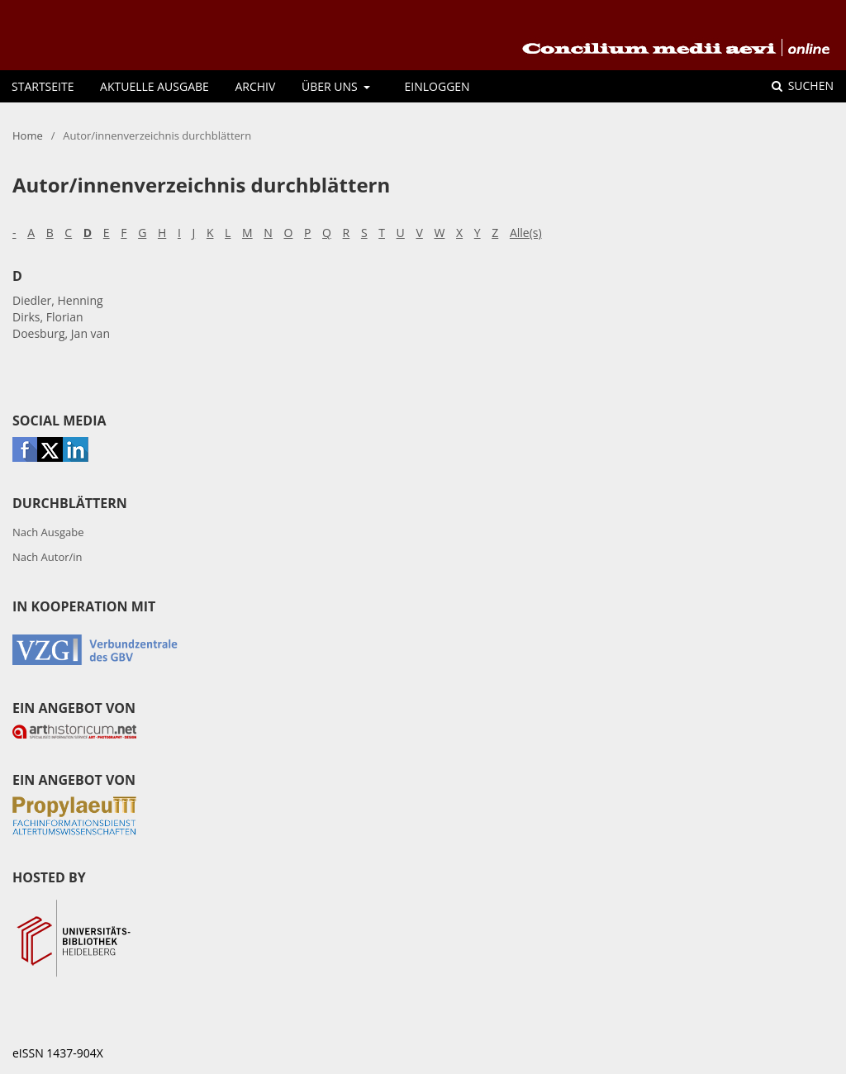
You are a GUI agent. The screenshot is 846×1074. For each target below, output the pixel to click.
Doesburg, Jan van (61, 333)
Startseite (43, 86)
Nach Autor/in (47, 556)
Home (27, 135)
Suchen (809, 85)
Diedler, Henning (57, 300)
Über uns (331, 86)
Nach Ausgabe (48, 532)
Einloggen (437, 86)
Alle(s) (526, 232)
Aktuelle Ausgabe (154, 86)
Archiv (255, 86)
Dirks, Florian (47, 317)
